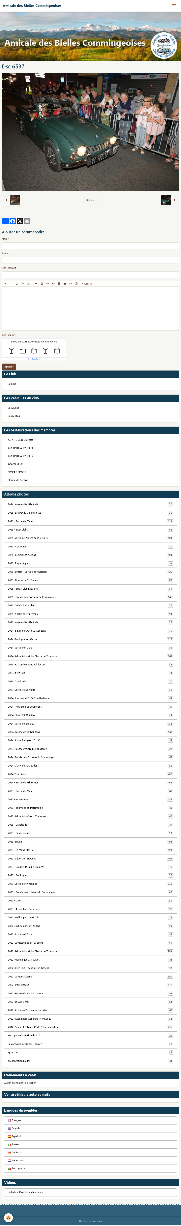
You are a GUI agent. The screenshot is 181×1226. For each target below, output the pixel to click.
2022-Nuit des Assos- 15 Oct (90, 926)
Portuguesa (16, 1168)
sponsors (90, 1052)
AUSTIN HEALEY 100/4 (20, 448)
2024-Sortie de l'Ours (90, 648)
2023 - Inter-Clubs (90, 800)
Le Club (12, 384)
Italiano (14, 1144)
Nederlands (16, 1160)
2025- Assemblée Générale (90, 622)
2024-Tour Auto (90, 774)
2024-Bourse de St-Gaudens (90, 732)
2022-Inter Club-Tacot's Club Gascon (90, 968)
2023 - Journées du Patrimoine (90, 808)
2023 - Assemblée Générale (90, 909)
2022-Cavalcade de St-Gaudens (90, 943)
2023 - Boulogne (90, 875)
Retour (90, 200)
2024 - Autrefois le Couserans (90, 707)
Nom (5, 239)
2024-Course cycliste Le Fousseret (90, 749)
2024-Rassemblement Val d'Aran (90, 665)
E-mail (5, 253)
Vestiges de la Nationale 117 (90, 1036)
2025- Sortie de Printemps (90, 614)
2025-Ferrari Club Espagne (90, 589)
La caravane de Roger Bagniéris (90, 1044)
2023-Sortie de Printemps (90, 884)
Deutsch (14, 1152)
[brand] (32, 5)
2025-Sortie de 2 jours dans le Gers (90, 538)
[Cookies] (8, 1217)
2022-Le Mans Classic (90, 977)
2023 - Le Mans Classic (90, 850)
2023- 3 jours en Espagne (90, 859)
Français (14, 1120)
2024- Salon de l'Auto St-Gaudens (90, 631)
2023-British (90, 842)
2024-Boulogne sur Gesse (90, 639)
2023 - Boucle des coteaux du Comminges (90, 892)
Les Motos (14, 416)
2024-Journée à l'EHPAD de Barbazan (90, 698)
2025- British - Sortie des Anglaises (90, 572)
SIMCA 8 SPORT (17, 472)
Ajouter (9, 367)
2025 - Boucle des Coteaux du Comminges (90, 597)
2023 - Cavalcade (90, 825)
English (14, 1128)
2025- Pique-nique (90, 563)
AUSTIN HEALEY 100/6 (20, 456)
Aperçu (86, 284)
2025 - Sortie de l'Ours (90, 521)
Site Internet (9, 268)
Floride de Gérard (18, 480)
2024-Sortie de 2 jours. (90, 724)
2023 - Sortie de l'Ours (90, 791)
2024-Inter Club (90, 673)
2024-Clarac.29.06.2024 (90, 715)
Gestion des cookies (90, 1221)
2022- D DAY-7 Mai (90, 1002)
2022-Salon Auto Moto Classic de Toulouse (90, 951)
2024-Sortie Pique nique (90, 690)
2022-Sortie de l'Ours (90, 934)
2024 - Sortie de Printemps (90, 783)
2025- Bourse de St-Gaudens (90, 580)
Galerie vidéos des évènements (25, 1192)
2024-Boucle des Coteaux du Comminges (90, 757)
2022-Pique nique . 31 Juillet (90, 960)
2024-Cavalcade (90, 682)
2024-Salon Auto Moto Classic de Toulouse (90, 656)
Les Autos (13, 408)
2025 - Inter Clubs (90, 530)
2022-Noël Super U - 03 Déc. (90, 918)
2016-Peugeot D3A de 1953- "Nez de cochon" (90, 1027)
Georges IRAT (16, 464)
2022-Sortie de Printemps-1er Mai (90, 1010)
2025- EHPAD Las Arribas (90, 555)
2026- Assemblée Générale (90, 504)
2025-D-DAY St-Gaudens (90, 606)
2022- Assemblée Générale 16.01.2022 (90, 1019)
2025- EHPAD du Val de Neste (90, 513)
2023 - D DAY (90, 901)
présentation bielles (90, 1061)
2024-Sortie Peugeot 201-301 (90, 740)
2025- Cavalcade (90, 547)
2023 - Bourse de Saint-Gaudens (90, 867)
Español (14, 1136)
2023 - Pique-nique (90, 833)
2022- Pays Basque (90, 985)
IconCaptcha (33, 359)
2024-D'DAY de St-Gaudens (90, 766)
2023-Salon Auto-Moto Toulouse (90, 816)
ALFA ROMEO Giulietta (20, 440)
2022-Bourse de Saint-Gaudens (90, 994)
